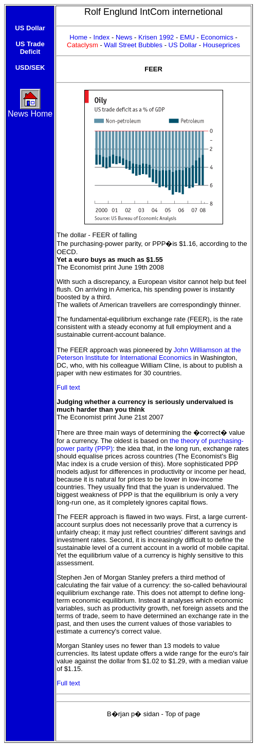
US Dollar (183, 45)
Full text (68, 387)
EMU (188, 37)
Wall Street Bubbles (134, 45)
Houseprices (221, 45)
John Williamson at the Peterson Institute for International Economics (149, 353)
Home (79, 37)
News (125, 37)
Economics (216, 37)
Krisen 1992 (157, 37)
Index (102, 37)
